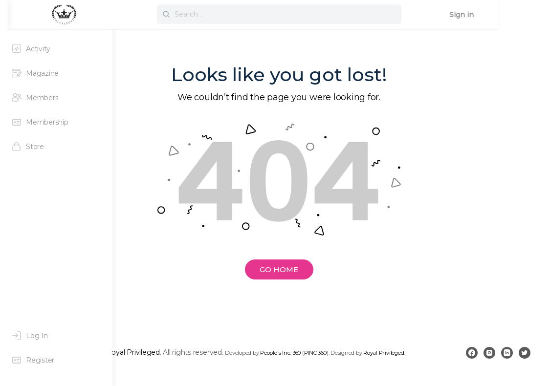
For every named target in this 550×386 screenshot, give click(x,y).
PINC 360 (419, 350)
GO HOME (331, 269)
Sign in (512, 14)
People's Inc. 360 (385, 350)
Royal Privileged (237, 350)
